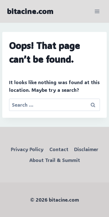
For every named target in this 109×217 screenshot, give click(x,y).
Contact (58, 149)
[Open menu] (97, 11)
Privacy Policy (27, 149)
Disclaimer (86, 149)
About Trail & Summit (54, 160)
